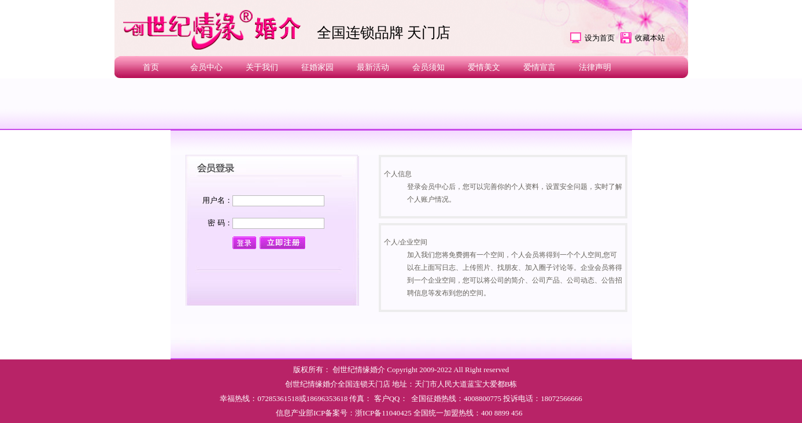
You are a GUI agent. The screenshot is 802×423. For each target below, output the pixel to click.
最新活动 (373, 67)
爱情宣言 (539, 67)
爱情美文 (484, 67)
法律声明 (595, 67)
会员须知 (428, 67)
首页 (151, 67)
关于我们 (262, 67)
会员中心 (206, 67)
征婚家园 (317, 67)
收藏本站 (650, 38)
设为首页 (600, 38)
